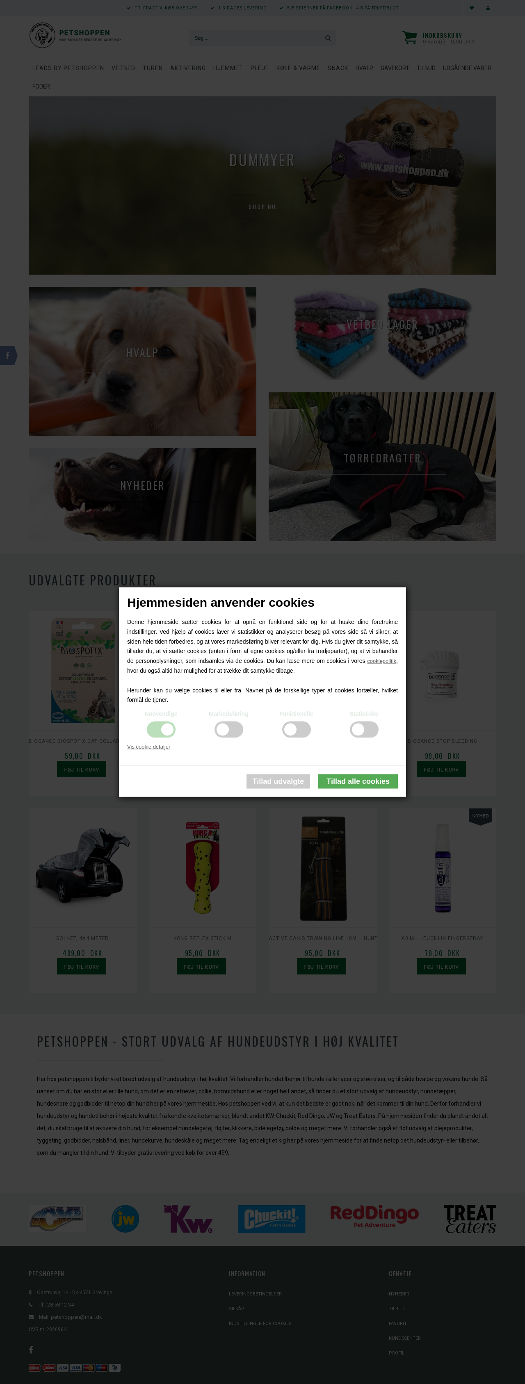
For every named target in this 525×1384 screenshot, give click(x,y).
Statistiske (363, 713)
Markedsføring (228, 713)
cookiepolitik (381, 661)
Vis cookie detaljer (148, 747)
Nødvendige (160, 713)
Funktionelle (296, 713)
